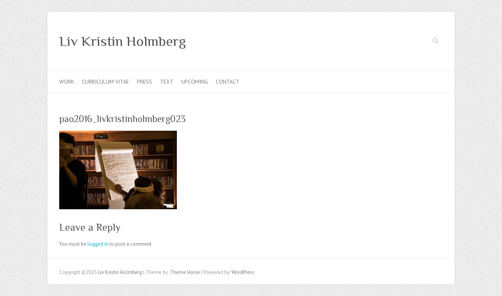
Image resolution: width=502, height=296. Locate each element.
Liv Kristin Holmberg (122, 41)
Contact (227, 81)
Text (166, 81)
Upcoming (194, 81)
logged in (97, 244)
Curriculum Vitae (105, 81)
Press (144, 81)
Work (66, 81)
